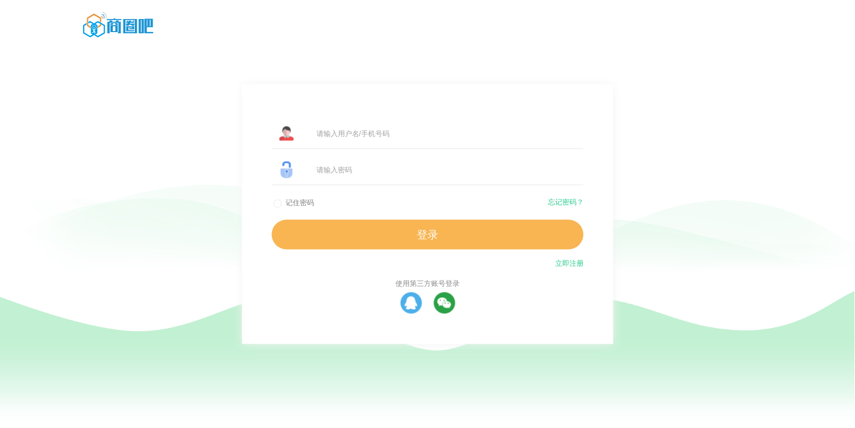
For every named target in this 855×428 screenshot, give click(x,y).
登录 (427, 235)
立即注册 (569, 263)
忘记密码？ (566, 202)
